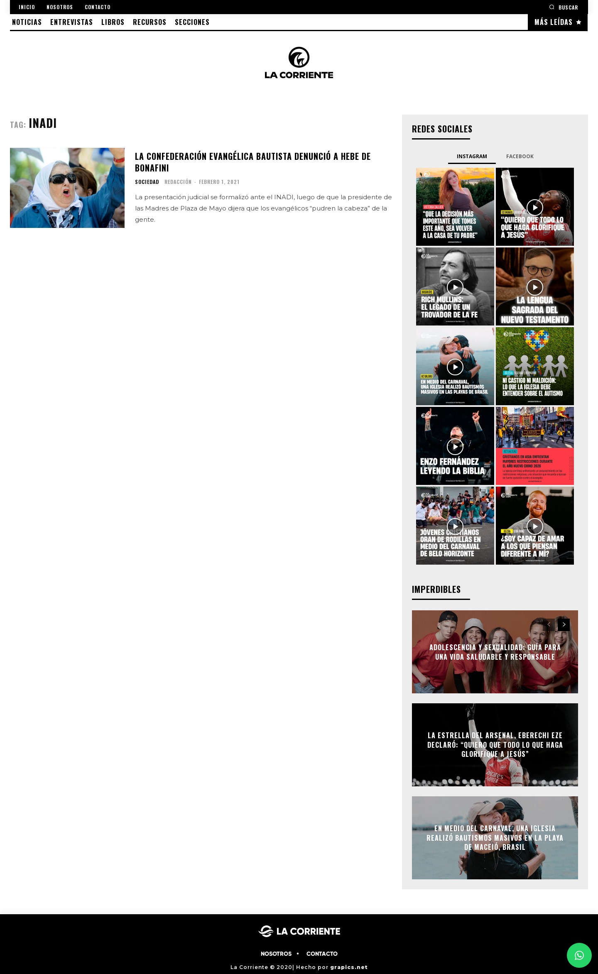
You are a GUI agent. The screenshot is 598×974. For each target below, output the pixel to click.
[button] (563, 7)
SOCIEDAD (147, 181)
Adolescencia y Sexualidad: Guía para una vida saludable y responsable (495, 651)
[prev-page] (549, 625)
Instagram (472, 156)
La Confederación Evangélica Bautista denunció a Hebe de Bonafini (253, 162)
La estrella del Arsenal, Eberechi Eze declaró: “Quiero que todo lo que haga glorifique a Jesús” (495, 745)
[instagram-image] (455, 207)
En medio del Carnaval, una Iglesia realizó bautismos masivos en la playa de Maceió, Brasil (495, 838)
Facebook (520, 156)
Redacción (178, 181)
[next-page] (564, 625)
